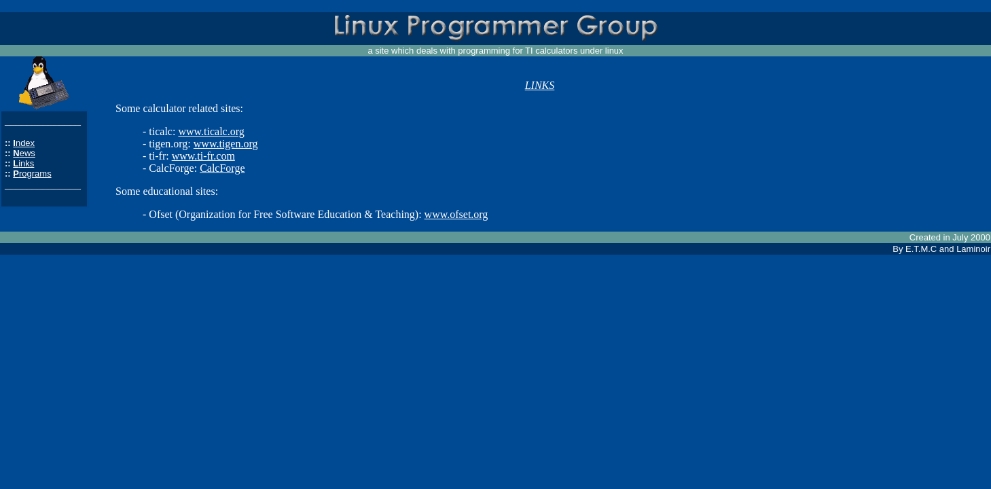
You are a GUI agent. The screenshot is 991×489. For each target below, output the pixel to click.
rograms (35, 173)
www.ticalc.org (211, 131)
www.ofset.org (456, 214)
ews (27, 153)
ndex (25, 143)
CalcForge (222, 168)
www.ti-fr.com (203, 156)
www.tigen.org (226, 143)
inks (26, 163)
